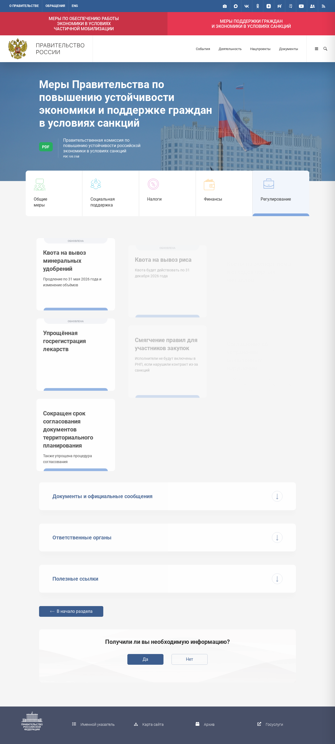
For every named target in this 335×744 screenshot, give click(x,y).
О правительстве (24, 6)
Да (145, 659)
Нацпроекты (260, 49)
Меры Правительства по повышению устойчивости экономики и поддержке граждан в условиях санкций (125, 103)
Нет (189, 659)
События (203, 49)
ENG (75, 6)
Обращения (55, 6)
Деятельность (230, 49)
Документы (288, 49)
